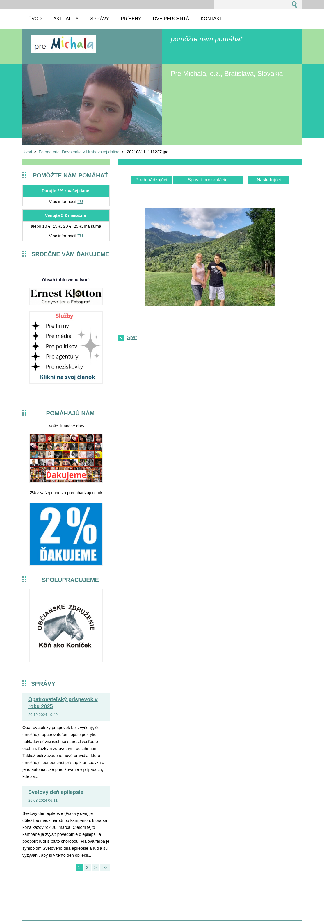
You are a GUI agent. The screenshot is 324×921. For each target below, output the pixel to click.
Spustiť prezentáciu (208, 179)
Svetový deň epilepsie (55, 792)
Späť (132, 337)
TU (80, 201)
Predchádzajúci (151, 179)
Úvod (27, 151)
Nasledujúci (269, 179)
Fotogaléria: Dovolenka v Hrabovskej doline (79, 151)
